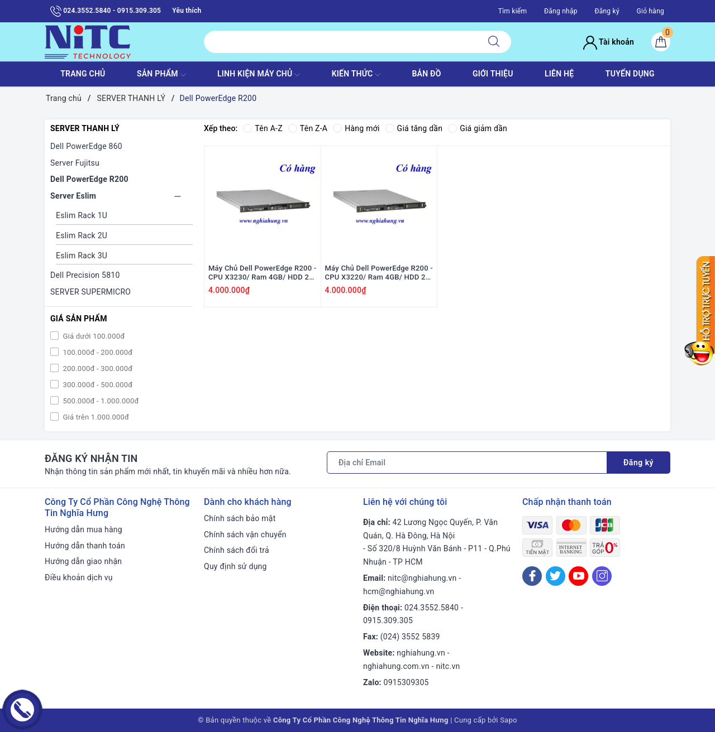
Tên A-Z (262, 128)
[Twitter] (555, 576)
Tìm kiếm (512, 11)
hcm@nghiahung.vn (398, 591)
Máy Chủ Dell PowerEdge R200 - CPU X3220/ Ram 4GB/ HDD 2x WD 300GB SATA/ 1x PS (379, 273)
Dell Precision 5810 (85, 275)
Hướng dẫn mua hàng (83, 529)
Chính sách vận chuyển (245, 534)
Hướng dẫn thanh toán (85, 545)
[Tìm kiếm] (493, 42)
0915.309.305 (388, 620)
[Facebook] (532, 576)
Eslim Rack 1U (81, 215)
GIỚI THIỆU (493, 73)
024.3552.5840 (431, 607)
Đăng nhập (561, 11)
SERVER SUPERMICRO (90, 291)
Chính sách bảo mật (239, 518)
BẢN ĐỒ (426, 73)
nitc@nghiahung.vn (422, 578)
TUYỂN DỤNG (630, 73)
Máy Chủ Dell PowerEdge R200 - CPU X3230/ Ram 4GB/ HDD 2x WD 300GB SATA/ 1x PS (262, 273)
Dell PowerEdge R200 (89, 179)
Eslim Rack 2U (81, 235)
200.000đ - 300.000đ (96, 368)
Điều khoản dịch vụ (79, 577)
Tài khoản (608, 41)
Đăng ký (606, 11)
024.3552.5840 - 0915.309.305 (105, 11)
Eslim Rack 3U (81, 255)
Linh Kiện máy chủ (258, 74)
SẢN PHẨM (161, 74)
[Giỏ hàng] (660, 41)
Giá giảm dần (477, 128)
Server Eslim (73, 195)
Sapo (508, 720)
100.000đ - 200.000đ (96, 352)
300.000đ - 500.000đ (96, 385)
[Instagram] (602, 576)
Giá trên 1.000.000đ (95, 417)
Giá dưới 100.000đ (93, 336)
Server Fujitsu (74, 162)
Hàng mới (356, 128)
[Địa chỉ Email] (467, 462)
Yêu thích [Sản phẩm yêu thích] (186, 11)
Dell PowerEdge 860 (86, 146)
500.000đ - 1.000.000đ (100, 401)
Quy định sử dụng (235, 566)
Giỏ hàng (650, 11)
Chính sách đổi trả (236, 550)
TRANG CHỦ (82, 73)
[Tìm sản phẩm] (340, 42)
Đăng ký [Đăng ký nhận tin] (638, 462)
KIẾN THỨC (356, 74)
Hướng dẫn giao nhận (83, 561)
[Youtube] (578, 576)
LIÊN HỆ (559, 73)
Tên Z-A (307, 128)
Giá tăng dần (414, 128)
